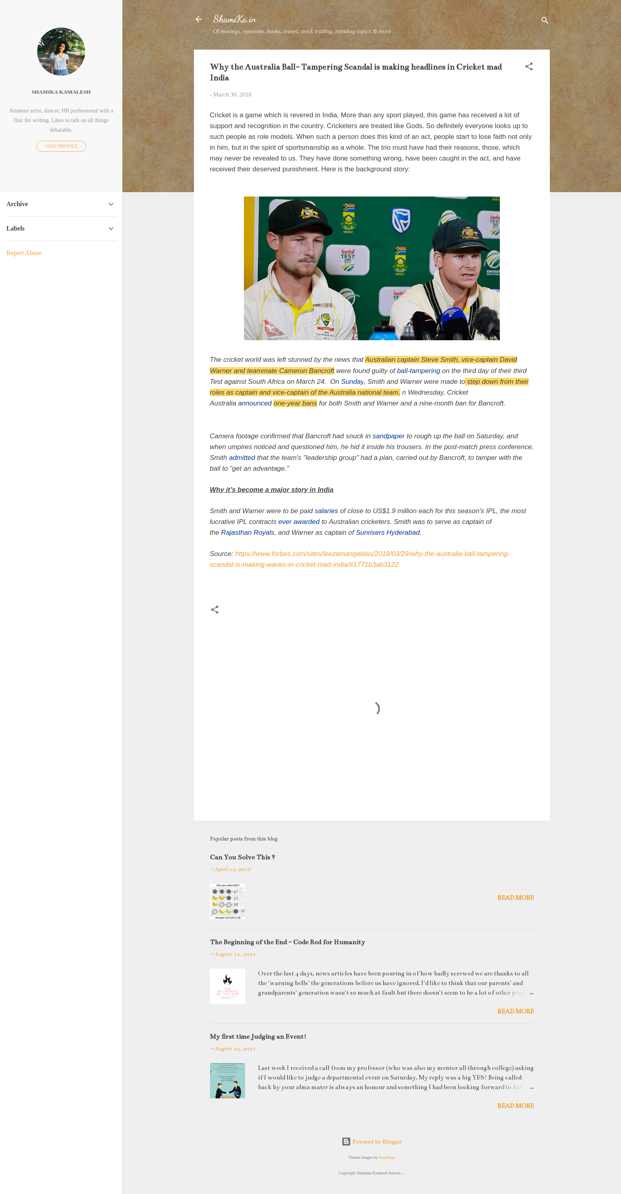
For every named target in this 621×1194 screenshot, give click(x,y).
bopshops (387, 1157)
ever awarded (298, 522)
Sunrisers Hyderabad (388, 532)
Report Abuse (24, 252)
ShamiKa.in (234, 19)
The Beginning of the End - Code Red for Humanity (287, 942)
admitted (242, 458)
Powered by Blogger (371, 1141)
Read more (515, 897)
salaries (326, 511)
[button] (529, 68)
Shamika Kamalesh (61, 92)
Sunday (352, 381)
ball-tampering (418, 371)
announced (255, 403)
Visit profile (61, 146)
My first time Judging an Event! (258, 1037)
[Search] (545, 22)
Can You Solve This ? (242, 857)
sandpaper (389, 436)
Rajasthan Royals (247, 532)
